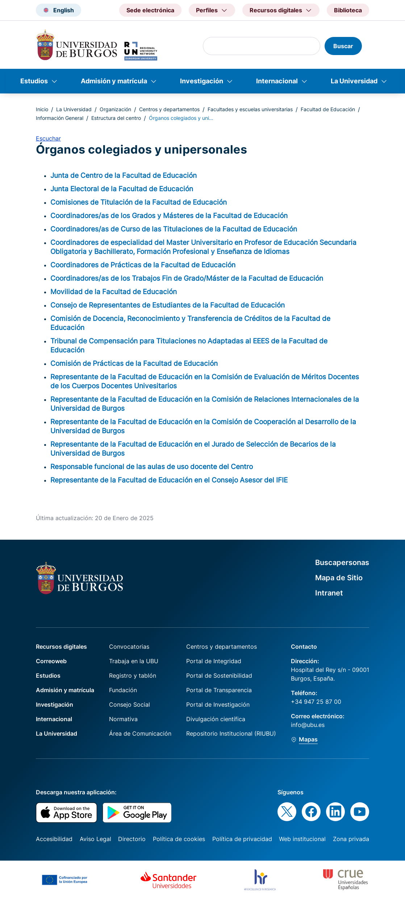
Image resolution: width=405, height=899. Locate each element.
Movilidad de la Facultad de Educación (113, 291)
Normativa (123, 719)
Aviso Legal (95, 838)
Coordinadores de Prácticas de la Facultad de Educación (142, 264)
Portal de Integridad (213, 661)
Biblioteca (348, 10)
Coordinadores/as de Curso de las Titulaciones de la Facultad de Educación (173, 229)
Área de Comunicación (140, 733)
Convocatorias (129, 646)
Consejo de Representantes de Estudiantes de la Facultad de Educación (167, 305)
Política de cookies (179, 838)
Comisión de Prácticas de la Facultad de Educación (134, 363)
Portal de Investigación (218, 704)
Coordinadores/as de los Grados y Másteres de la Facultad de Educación (169, 215)
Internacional (277, 81)
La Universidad (354, 81)
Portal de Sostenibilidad (219, 675)
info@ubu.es (308, 724)
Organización (115, 109)
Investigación (201, 81)
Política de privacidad (242, 838)
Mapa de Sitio (339, 577)
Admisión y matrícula (114, 81)
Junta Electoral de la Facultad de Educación (121, 188)
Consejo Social (129, 704)
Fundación (123, 690)
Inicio (42, 109)
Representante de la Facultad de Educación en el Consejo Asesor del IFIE (169, 480)
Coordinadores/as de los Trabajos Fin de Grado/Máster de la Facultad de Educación (186, 278)
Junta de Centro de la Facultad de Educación (123, 175)
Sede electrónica (150, 10)
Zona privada (351, 838)
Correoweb (51, 661)
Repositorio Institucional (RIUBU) (231, 733)
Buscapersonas (342, 562)
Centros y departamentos (169, 109)
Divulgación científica (215, 719)
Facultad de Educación (328, 109)
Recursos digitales (61, 646)
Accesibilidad (54, 838)
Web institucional (302, 838)
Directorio (132, 838)
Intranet (329, 593)
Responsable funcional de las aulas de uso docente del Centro (151, 466)
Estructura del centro (116, 118)
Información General (59, 118)
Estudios (34, 81)
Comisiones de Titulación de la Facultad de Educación (138, 202)
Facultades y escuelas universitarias (250, 109)
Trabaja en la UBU (133, 661)
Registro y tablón (132, 675)
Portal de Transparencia (219, 690)
